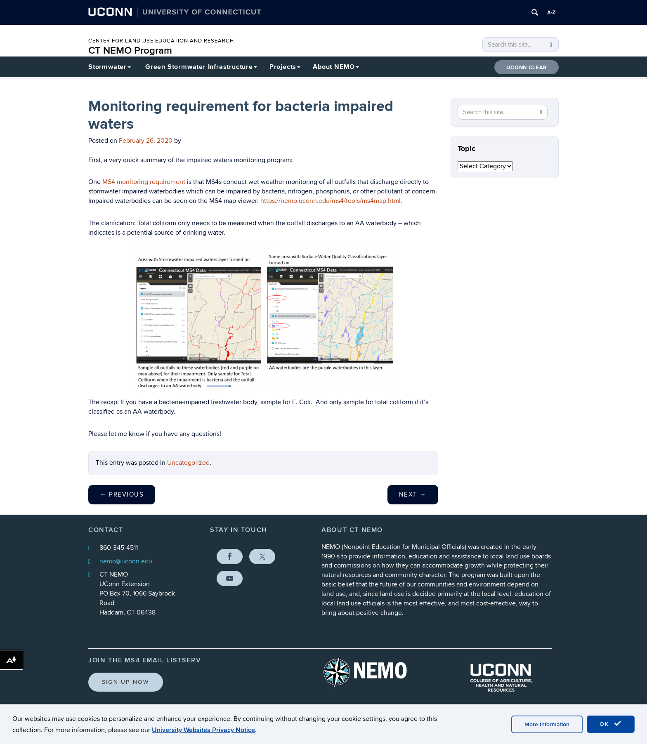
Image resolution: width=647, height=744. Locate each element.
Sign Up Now (125, 681)
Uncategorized (188, 463)
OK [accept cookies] (611, 724)
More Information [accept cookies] (546, 724)
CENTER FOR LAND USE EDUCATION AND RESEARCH (161, 41)
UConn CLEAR (526, 67)
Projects (284, 67)
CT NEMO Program (130, 51)
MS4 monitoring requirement (143, 182)
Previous (122, 494)
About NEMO (336, 67)
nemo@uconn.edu (125, 561)
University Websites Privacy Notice (203, 730)
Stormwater (109, 67)
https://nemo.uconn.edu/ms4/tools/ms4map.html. (331, 201)
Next (413, 494)
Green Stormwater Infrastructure (201, 67)
